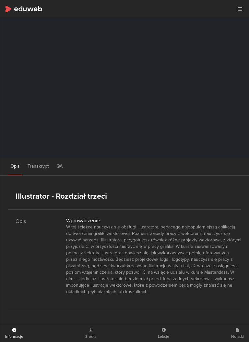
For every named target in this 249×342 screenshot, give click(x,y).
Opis (15, 166)
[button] (240, 9)
